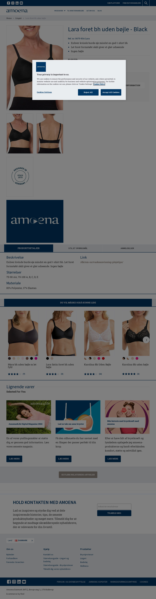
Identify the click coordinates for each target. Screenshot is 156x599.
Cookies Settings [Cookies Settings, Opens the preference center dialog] (44, 92)
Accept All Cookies (111, 92)
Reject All (88, 92)
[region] (79, 80)
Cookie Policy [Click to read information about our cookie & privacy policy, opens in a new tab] (99, 84)
